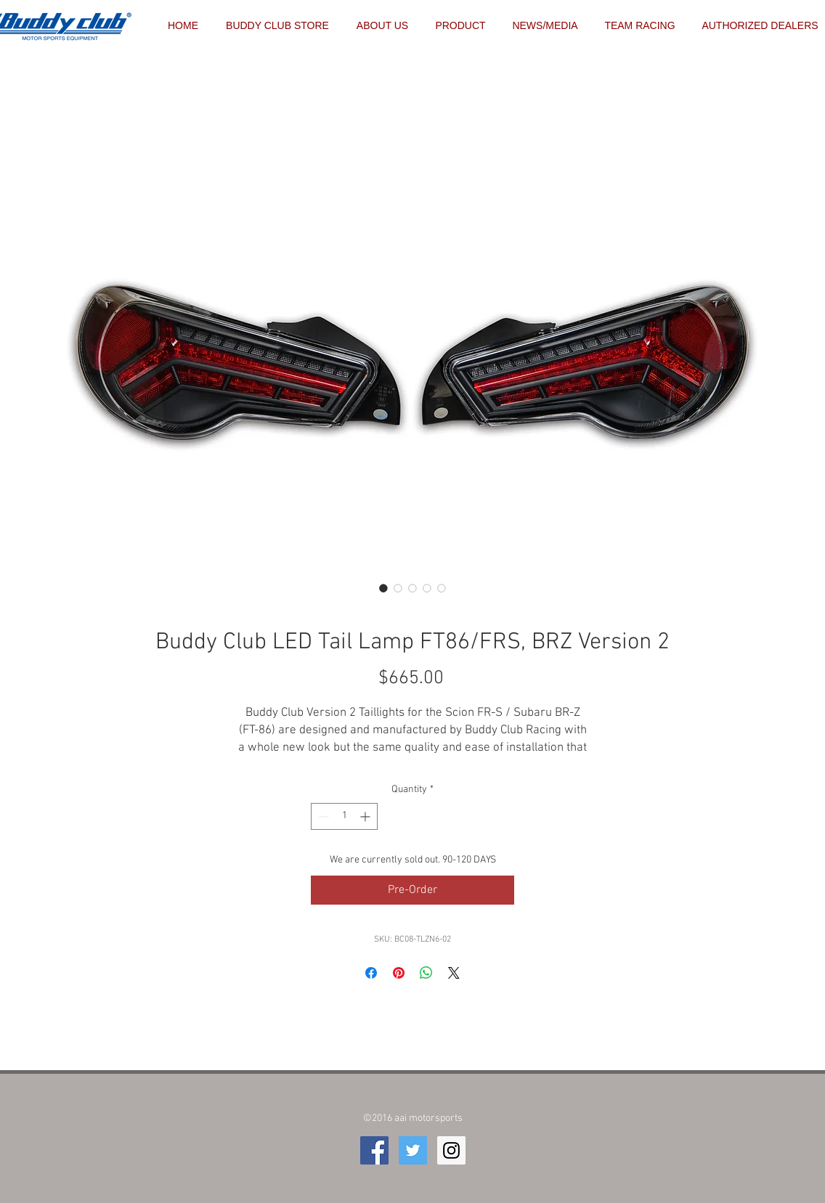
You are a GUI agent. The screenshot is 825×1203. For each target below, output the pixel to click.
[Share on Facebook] (371, 973)
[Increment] (366, 816)
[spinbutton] (344, 816)
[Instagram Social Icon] (451, 1150)
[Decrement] (322, 816)
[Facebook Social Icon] (374, 1150)
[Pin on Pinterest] (398, 973)
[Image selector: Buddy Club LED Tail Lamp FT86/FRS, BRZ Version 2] (383, 588)
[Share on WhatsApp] (426, 973)
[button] (639, 25)
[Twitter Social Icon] (413, 1150)
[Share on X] (454, 973)
